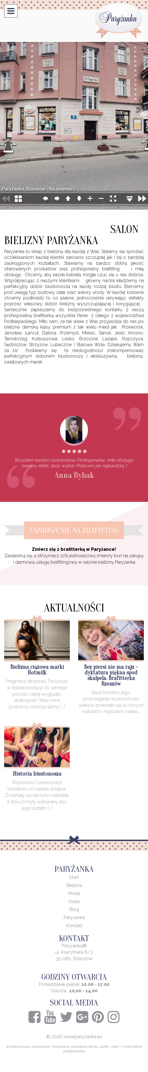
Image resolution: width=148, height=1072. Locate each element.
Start (74, 877)
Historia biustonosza (37, 774)
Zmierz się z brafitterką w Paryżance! (74, 549)
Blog (74, 909)
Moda (74, 893)
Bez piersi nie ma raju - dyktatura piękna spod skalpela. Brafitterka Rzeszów (111, 675)
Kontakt (74, 925)
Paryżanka (74, 917)
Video (74, 901)
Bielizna (74, 885)
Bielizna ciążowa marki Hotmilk (37, 670)
